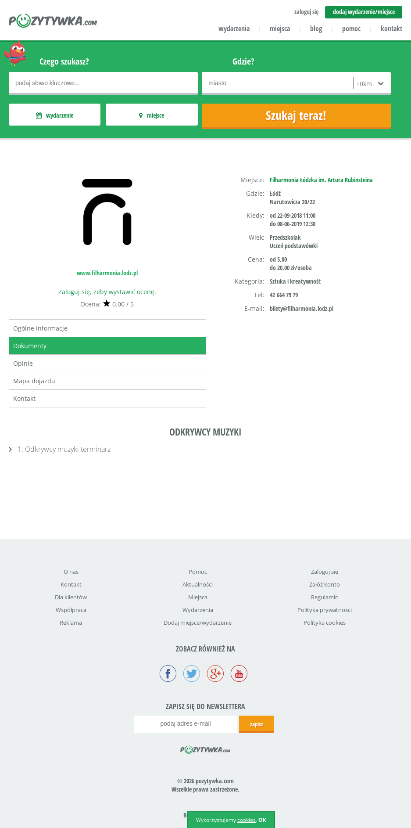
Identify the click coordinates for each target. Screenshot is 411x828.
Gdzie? (243, 61)
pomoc (351, 28)
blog (316, 28)
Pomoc (198, 572)
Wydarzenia (197, 610)
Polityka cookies (325, 622)
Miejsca (197, 597)
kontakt (391, 28)
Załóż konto (324, 584)
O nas (71, 572)
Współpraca (71, 610)
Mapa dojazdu (34, 381)
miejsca (280, 28)
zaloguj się (306, 11)
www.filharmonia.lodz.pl (107, 273)
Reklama (71, 622)
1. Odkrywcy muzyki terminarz (64, 449)
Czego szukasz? (64, 61)
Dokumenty (29, 346)
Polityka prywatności (324, 610)
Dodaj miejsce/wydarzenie (198, 622)
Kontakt (24, 398)
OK (262, 820)
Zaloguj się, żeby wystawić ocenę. (107, 292)
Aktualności (197, 584)
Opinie (23, 363)
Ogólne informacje (40, 328)
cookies (246, 820)
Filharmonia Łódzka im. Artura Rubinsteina (321, 180)
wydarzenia (234, 28)
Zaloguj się (324, 572)
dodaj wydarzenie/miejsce (364, 11)
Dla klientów (71, 597)
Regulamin (325, 597)
